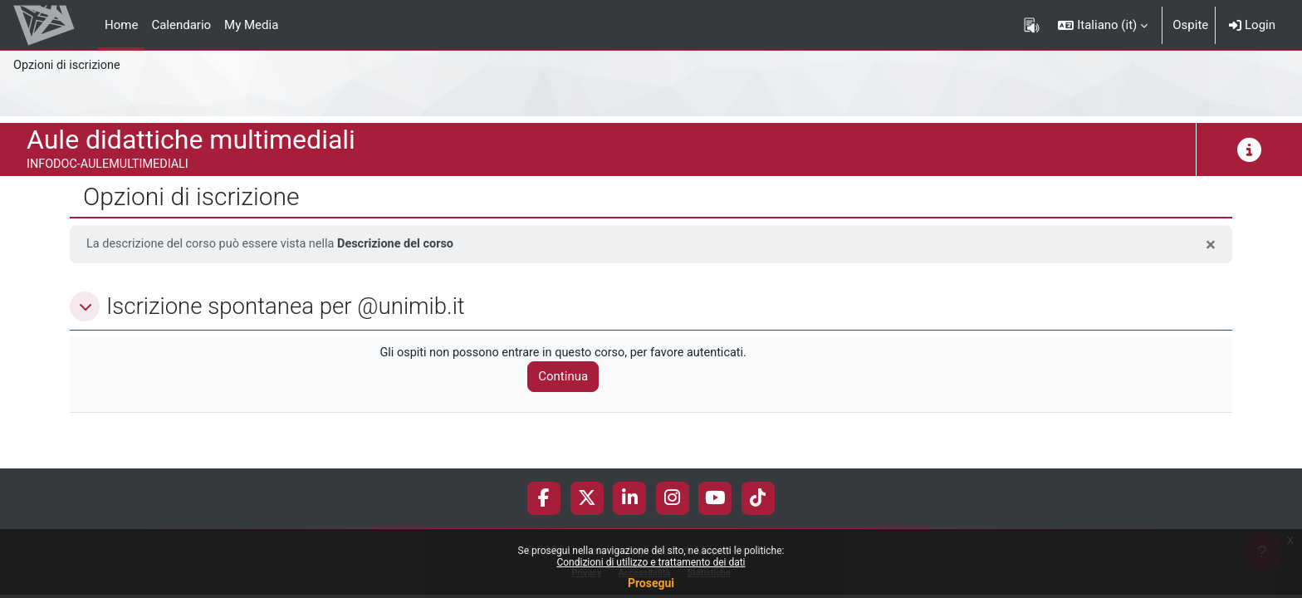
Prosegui (651, 583)
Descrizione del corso (406, 244)
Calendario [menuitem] (181, 24)
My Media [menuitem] (251, 24)
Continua (570, 377)
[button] (1102, 25)
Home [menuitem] (121, 24)
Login (1252, 24)
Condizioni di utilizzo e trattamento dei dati (650, 562)
